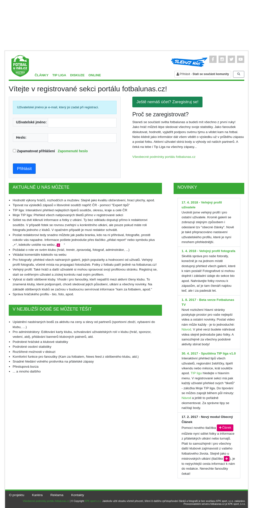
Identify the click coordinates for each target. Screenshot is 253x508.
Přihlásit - (203, 74)
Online (94, 75)
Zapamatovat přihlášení (52, 151)
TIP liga (59, 75)
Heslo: (21, 137)
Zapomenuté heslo (73, 151)
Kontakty (77, 495)
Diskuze (77, 75)
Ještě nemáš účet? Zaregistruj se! (167, 102)
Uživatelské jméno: (31, 122)
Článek (225, 427)
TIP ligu (196, 373)
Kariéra (37, 495)
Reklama (57, 495)
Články (42, 75)
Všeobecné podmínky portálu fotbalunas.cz (163, 157)
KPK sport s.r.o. (93, 501)
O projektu (16, 495)
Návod (186, 329)
